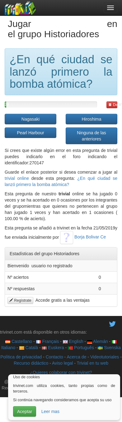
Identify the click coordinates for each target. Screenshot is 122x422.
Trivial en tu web (92, 363)
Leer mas (50, 411)
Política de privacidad (21, 356)
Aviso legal (62, 363)
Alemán (97, 341)
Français (47, 341)
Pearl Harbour (30, 132)
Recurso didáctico (31, 363)
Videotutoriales (104, 356)
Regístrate (20, 300)
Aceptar (24, 411)
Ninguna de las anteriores (91, 135)
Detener (112, 105)
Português (81, 347)
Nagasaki (30, 119)
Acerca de (76, 356)
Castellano (18, 341)
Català (28, 347)
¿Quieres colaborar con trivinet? (61, 372)
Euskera (53, 347)
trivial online (17, 178)
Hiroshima (91, 119)
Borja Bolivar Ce (83, 236)
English (73, 341)
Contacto (54, 356)
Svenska (109, 347)
